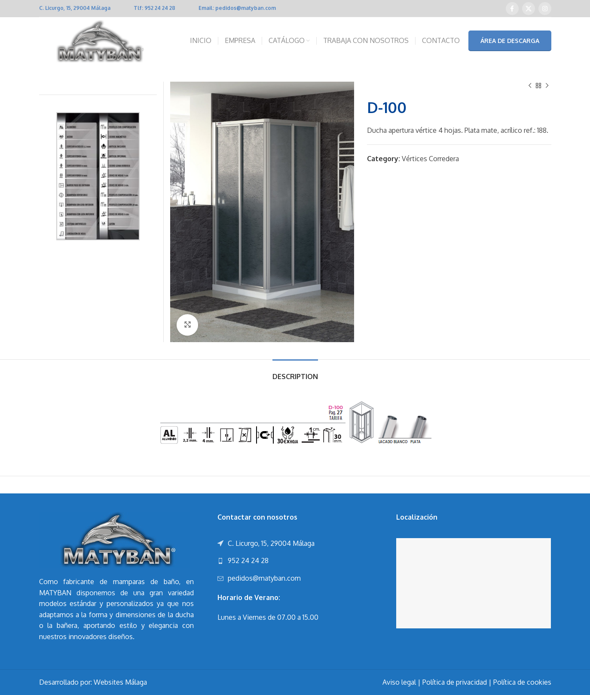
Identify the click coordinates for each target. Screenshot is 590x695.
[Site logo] (97, 40)
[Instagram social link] (544, 8)
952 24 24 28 (159, 8)
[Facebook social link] (512, 8)
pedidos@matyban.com (245, 8)
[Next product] (547, 86)
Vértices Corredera (430, 158)
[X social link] (528, 8)
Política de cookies (522, 682)
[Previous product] (530, 86)
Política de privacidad (454, 682)
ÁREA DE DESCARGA (509, 40)
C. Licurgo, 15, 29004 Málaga (74, 8)
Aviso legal (399, 682)
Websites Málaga (120, 682)
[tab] (295, 372)
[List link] (295, 560)
